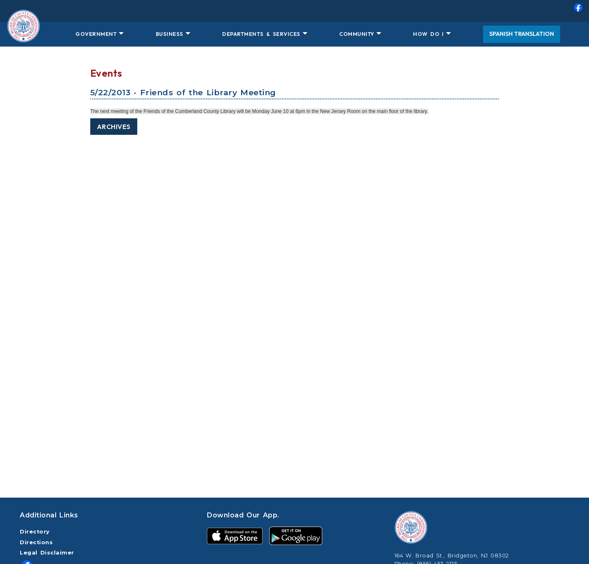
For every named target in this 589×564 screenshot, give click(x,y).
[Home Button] (23, 34)
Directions (36, 542)
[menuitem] (294, 11)
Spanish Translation (521, 34)
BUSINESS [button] (169, 34)
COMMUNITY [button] (356, 34)
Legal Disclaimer (47, 553)
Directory (35, 532)
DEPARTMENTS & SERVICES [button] (261, 34)
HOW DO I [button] (428, 34)
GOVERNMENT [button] (96, 34)
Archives (114, 126)
